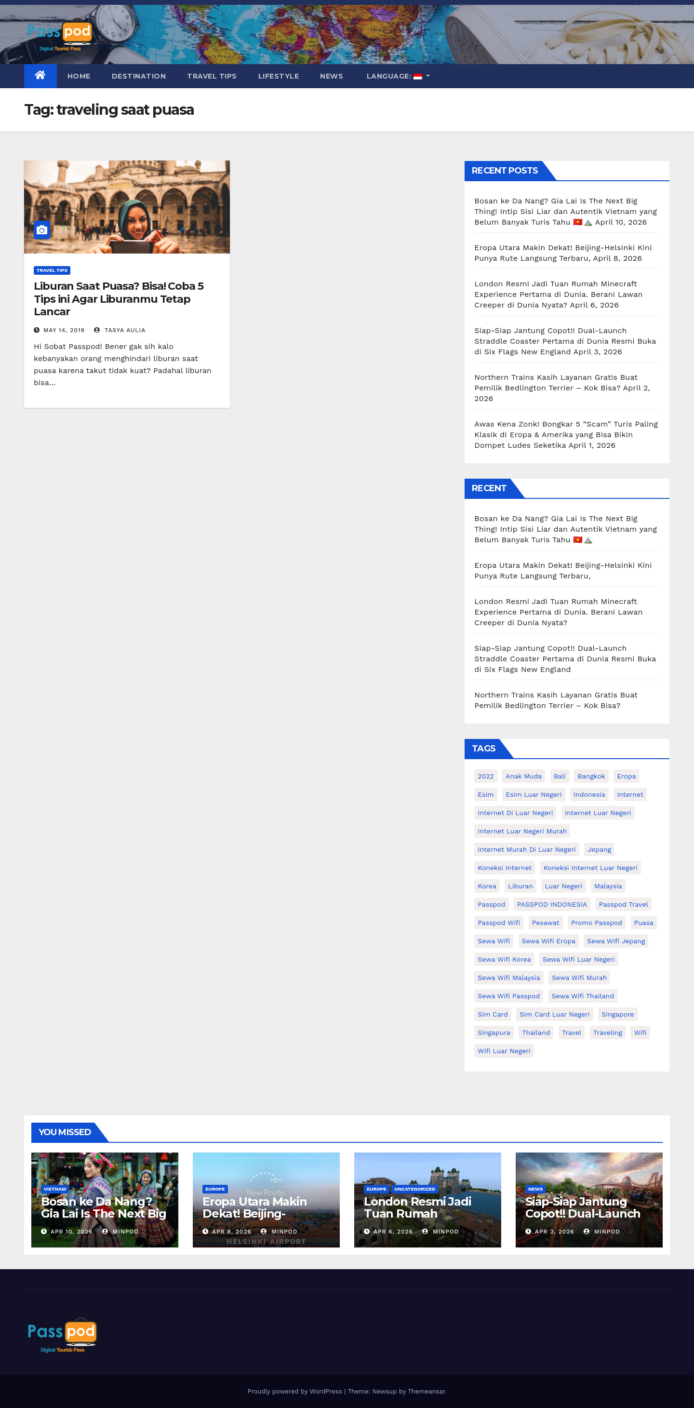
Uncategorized (415, 1189)
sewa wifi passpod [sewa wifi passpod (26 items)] (509, 996)
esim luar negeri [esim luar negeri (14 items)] (533, 794)
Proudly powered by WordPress (295, 1391)
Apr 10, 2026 (72, 1231)
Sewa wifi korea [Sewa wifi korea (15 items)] (504, 959)
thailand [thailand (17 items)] (536, 1032)
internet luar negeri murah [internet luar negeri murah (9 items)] (522, 831)
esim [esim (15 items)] (486, 794)
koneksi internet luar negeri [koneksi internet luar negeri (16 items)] (591, 868)
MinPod (120, 1231)
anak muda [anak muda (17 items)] (524, 776)
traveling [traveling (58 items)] (607, 1032)
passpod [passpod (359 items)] (491, 904)
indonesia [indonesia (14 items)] (589, 794)
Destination (139, 76)
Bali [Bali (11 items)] (560, 776)
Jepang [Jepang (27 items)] (599, 849)
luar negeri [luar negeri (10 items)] (563, 886)
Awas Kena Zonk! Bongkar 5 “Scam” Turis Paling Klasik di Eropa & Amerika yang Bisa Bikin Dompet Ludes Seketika (566, 434)
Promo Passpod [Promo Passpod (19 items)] (596, 922)
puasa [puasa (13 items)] (644, 922)
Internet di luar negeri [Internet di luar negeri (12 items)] (515, 813)
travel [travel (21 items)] (571, 1032)
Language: (394, 76)
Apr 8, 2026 (232, 1231)
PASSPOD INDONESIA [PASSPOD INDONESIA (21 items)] (552, 904)
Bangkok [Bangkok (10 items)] (591, 776)
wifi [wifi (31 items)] (640, 1032)
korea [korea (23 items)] (487, 886)
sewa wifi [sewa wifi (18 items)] (494, 941)
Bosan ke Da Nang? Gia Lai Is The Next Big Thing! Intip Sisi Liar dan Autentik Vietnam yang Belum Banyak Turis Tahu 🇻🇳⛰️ (565, 211)
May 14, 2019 (64, 330)
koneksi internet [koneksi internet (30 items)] (505, 868)
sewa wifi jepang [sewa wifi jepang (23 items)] (616, 941)
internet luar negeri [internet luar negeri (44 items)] (598, 813)
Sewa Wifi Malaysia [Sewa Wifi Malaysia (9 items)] (509, 977)
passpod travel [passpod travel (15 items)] (623, 904)
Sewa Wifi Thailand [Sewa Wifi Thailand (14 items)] (583, 996)
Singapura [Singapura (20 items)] (494, 1032)
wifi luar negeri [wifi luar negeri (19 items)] (504, 1051)
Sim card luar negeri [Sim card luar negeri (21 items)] (554, 1014)
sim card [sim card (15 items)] (493, 1014)
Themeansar (426, 1391)
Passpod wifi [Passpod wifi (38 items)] (499, 922)
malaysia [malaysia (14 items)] (608, 886)
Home (79, 76)
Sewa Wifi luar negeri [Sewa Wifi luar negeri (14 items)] (579, 959)
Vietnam (55, 1189)
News (331, 76)
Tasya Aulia (120, 330)
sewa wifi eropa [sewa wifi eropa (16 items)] (548, 941)
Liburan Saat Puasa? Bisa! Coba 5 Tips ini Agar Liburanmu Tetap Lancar (118, 299)
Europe (215, 1189)
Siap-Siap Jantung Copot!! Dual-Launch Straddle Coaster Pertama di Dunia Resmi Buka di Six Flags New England (565, 341)
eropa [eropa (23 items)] (626, 776)
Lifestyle (278, 76)
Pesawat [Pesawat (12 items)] (546, 922)
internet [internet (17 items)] (630, 794)
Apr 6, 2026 (393, 1231)
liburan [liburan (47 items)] (520, 886)
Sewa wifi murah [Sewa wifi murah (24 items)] (579, 977)
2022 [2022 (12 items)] (486, 776)
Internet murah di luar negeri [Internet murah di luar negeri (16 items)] (527, 849)
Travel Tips (212, 76)
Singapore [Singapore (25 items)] (617, 1014)
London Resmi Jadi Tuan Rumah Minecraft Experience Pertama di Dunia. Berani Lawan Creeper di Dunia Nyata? (558, 294)
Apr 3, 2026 (554, 1231)
